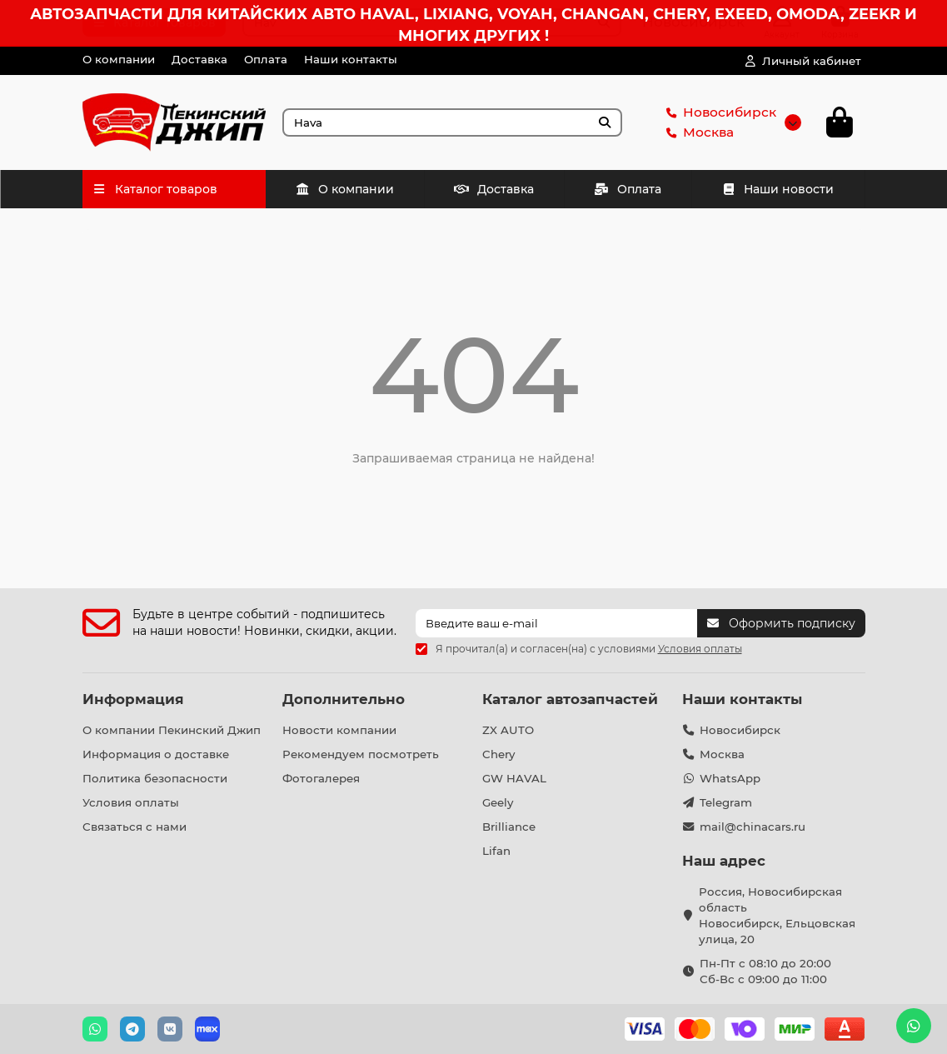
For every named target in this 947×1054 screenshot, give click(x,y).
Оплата (265, 59)
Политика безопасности (154, 778)
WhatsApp (730, 778)
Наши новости (778, 194)
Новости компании (339, 730)
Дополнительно (343, 699)
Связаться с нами (134, 826)
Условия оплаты (130, 802)
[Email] (556, 623)
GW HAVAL (514, 778)
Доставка (199, 59)
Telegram (726, 802)
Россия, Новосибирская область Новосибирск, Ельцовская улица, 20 (777, 915)
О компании (118, 59)
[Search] (452, 125)
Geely (497, 802)
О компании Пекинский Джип (171, 730)
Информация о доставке (155, 754)
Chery (498, 754)
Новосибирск (718, 115)
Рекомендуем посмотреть (360, 754)
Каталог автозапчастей (570, 699)
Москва (697, 135)
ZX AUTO (508, 730)
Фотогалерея (321, 778)
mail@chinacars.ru (752, 826)
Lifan (496, 850)
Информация (133, 699)
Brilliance (509, 826)
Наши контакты (350, 59)
